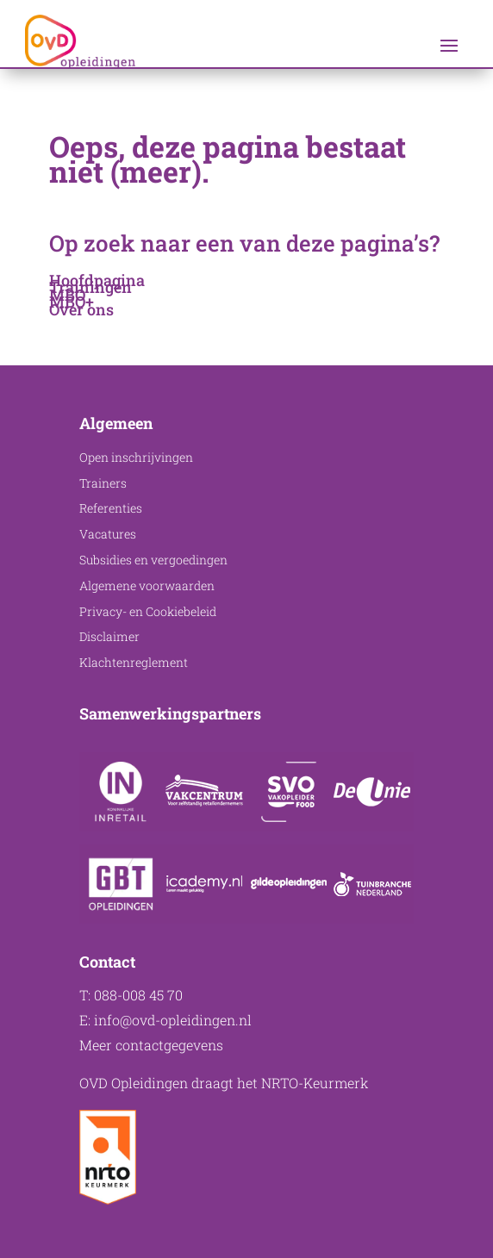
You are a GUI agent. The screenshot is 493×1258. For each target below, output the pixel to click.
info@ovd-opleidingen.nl (173, 1020)
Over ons (81, 309)
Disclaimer (109, 636)
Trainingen (90, 287)
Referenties (110, 508)
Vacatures (107, 534)
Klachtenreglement (133, 662)
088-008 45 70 (138, 995)
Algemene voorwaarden (147, 585)
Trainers (103, 483)
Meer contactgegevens (151, 1045)
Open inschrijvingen (136, 457)
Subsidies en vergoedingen (153, 559)
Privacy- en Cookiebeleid (147, 611)
